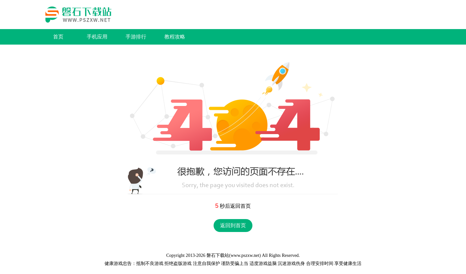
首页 (58, 36)
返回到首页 (233, 225)
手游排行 (136, 36)
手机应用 (97, 36)
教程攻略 (174, 36)
